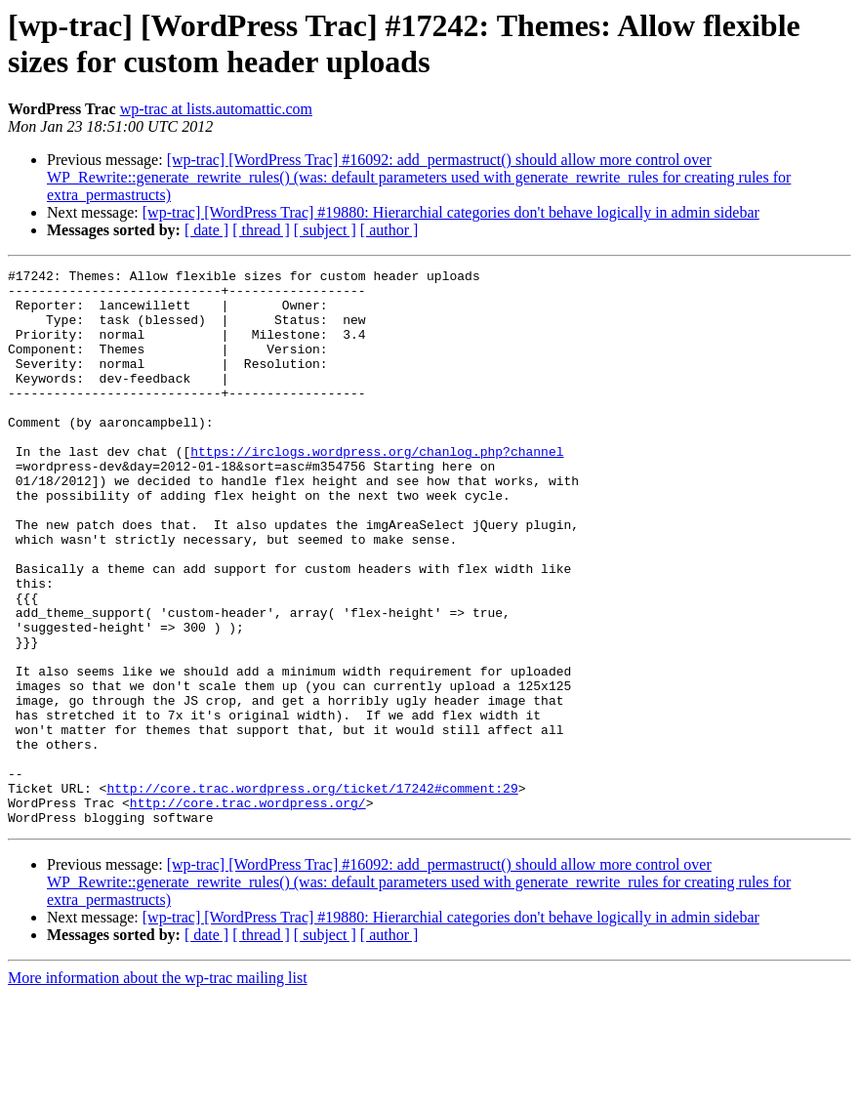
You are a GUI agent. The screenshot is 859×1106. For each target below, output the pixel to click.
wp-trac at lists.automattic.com (216, 109)
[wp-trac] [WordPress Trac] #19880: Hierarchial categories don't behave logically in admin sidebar (451, 212)
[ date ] (206, 230)
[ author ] (389, 230)
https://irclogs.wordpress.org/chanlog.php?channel (376, 489)
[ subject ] (325, 230)
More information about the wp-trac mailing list (157, 1089)
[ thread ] (261, 230)
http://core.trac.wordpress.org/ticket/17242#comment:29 (311, 893)
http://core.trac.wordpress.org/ (248, 911)
